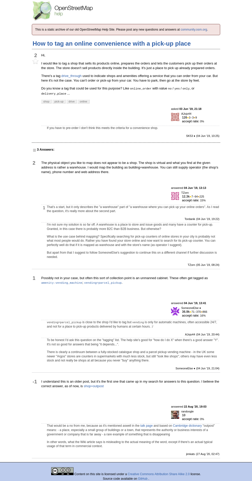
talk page (146, 425)
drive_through (71, 76)
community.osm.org (194, 29)
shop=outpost (94, 386)
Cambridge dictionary (187, 425)
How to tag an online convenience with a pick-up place (112, 43)
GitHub (143, 478)
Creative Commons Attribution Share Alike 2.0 (159, 474)
